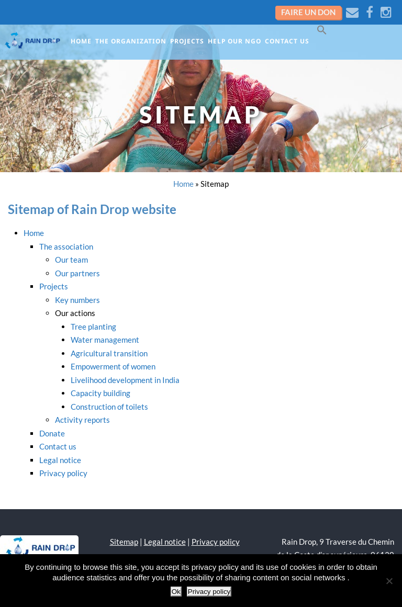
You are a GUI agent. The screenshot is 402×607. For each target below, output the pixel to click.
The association (66, 246)
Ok (176, 591)
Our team (71, 259)
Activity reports (82, 419)
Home (81, 41)
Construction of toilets (109, 406)
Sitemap (124, 541)
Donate (52, 433)
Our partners (77, 273)
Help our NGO (234, 41)
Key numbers (77, 300)
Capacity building (100, 393)
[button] (324, 33)
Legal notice (60, 460)
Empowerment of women (113, 366)
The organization (130, 41)
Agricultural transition (109, 353)
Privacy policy (63, 473)
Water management (105, 339)
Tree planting (93, 326)
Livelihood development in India (125, 380)
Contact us (287, 41)
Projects (187, 41)
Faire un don (308, 12)
